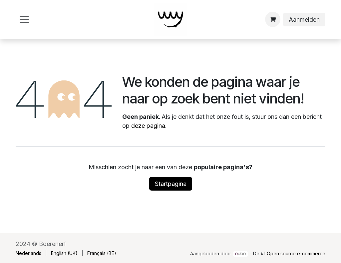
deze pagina (148, 125)
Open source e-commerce (296, 253)
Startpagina (170, 183)
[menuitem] (28, 253)
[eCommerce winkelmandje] (272, 19)
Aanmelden (304, 19)
